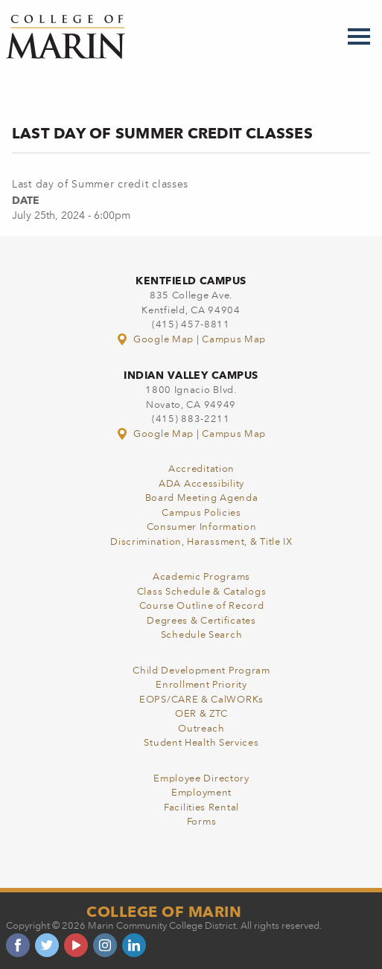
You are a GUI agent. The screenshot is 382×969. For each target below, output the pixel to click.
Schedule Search (202, 635)
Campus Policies (201, 513)
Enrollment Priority (201, 685)
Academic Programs (201, 577)
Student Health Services (201, 743)
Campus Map (234, 340)
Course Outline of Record (201, 606)
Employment (201, 793)
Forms (202, 822)
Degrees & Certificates (201, 621)
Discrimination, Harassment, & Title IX (201, 542)
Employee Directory (201, 779)
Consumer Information (202, 527)
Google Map (156, 340)
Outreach (201, 729)
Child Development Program (201, 671)
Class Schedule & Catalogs (202, 592)
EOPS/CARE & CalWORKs (201, 700)
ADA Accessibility (201, 484)
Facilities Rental (201, 808)
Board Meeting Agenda (201, 498)
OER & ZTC (201, 714)
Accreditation (201, 469)
